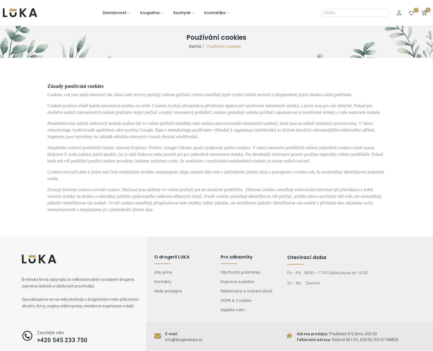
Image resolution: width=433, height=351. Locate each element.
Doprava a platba (237, 281)
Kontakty (162, 281)
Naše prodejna (168, 291)
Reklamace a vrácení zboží (246, 291)
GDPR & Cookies (236, 300)
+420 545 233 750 (62, 340)
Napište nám (233, 310)
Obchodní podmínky (240, 272)
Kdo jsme (163, 272)
